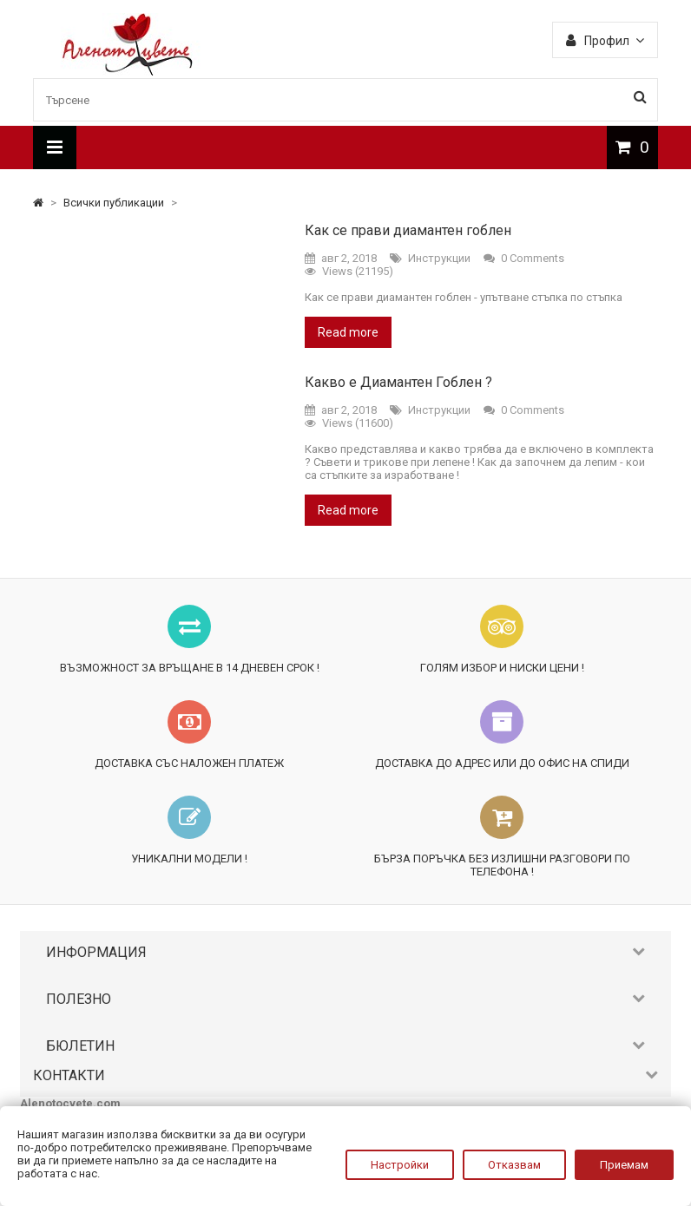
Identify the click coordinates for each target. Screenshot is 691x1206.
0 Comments (532, 258)
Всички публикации (115, 202)
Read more (348, 332)
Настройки (400, 1164)
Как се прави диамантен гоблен (408, 230)
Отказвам (514, 1164)
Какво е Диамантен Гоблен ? (398, 382)
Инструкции (439, 258)
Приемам (624, 1164)
